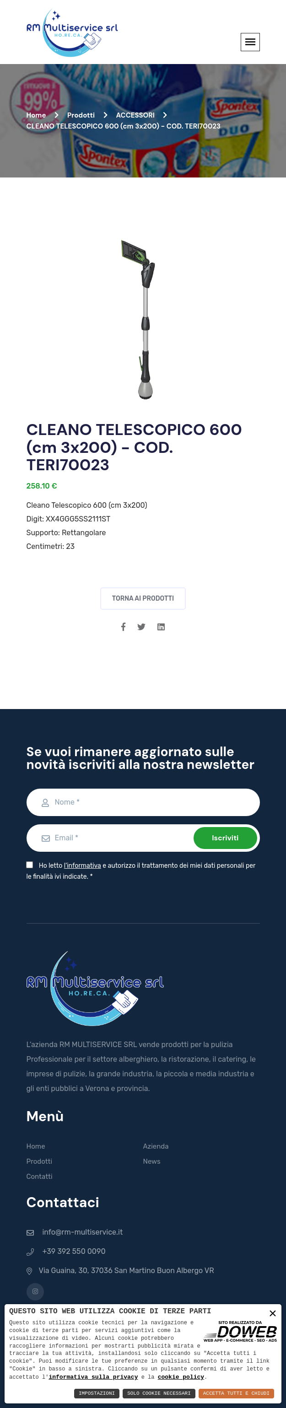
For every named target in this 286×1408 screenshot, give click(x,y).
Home (43, 115)
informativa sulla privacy (93, 1377)
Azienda (156, 1146)
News (152, 1161)
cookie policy (181, 1377)
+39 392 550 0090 (73, 1251)
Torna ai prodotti (143, 598)
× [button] (273, 1314)
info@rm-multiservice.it (82, 1232)
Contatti (40, 1176)
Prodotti (87, 115)
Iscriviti (225, 838)
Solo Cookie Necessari (159, 1393)
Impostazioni (97, 1393)
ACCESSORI (141, 115)
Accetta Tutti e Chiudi (236, 1393)
